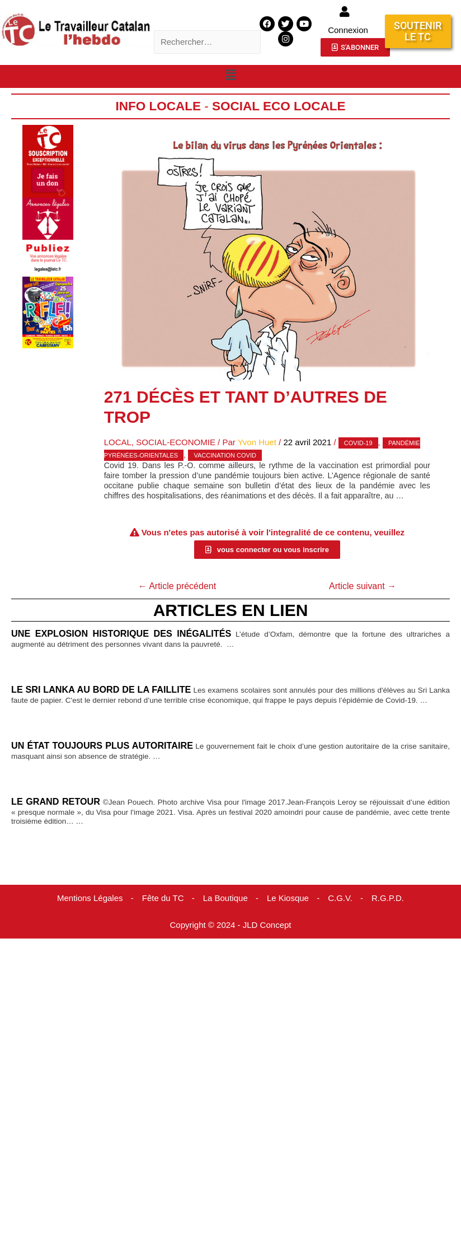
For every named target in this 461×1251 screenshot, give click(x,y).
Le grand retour (55, 801)
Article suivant (362, 586)
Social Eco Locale (278, 106)
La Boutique (225, 898)
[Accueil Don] (47, 160)
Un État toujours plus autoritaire (102, 745)
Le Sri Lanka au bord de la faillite (101, 689)
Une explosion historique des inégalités (121, 633)
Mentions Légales (90, 898)
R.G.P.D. (387, 898)
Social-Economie (175, 442)
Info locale (158, 106)
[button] (230, 75)
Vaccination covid (225, 455)
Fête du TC (163, 898)
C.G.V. (340, 898)
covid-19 (358, 443)
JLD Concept (267, 925)
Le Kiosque (288, 898)
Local (117, 442)
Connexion (348, 30)
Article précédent (177, 586)
